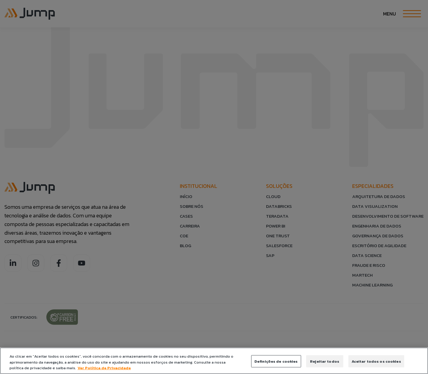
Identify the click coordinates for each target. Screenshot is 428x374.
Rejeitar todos (324, 361)
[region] (214, 360)
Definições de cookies (276, 361)
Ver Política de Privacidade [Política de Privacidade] (104, 368)
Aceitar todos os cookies (376, 361)
